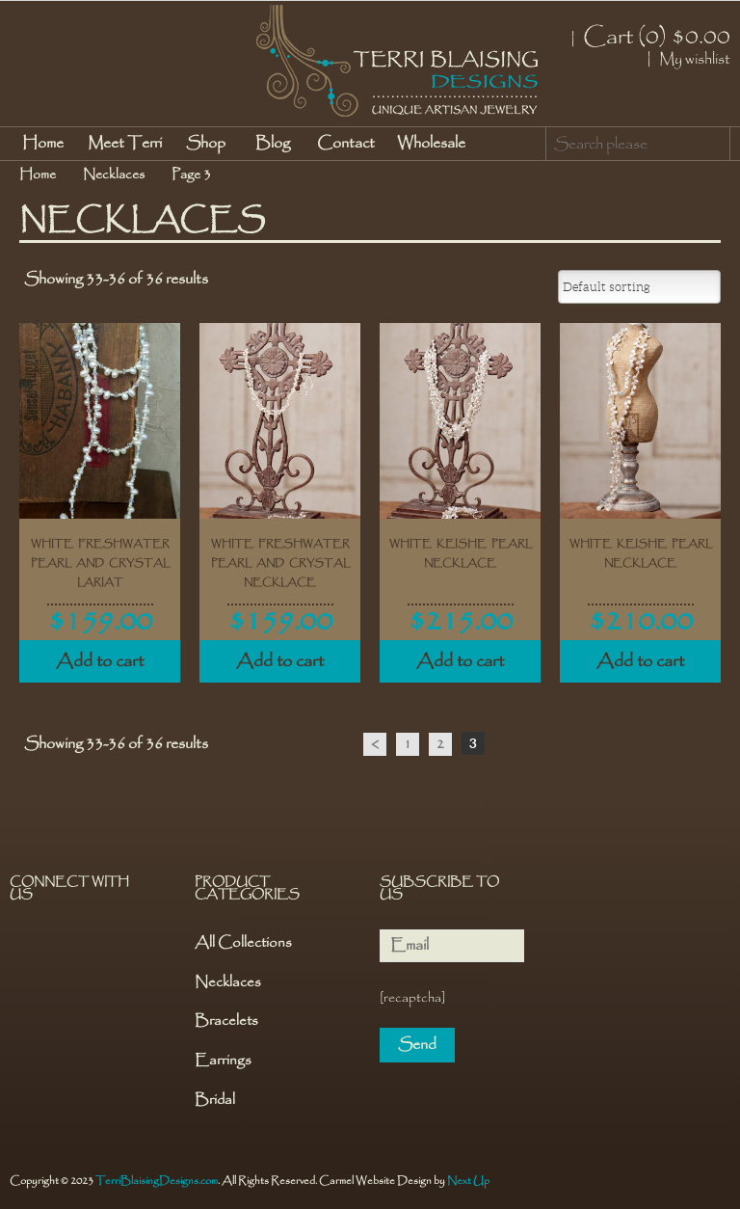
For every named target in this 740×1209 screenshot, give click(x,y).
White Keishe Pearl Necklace (460, 553)
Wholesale (431, 143)
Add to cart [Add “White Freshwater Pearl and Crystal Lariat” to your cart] (100, 661)
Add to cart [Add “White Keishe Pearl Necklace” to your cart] (460, 661)
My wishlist (694, 59)
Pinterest (62, 945)
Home (43, 143)
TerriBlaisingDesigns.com (156, 1181)
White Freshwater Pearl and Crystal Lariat (100, 563)
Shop (205, 143)
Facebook (26, 945)
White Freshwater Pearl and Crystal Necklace (280, 563)
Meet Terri (125, 143)
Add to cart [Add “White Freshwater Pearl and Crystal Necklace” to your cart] (280, 661)
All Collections (243, 943)
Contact (346, 143)
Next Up (468, 1181)
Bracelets (226, 1021)
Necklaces (114, 174)
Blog (272, 143)
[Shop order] (639, 287)
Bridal (215, 1100)
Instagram (99, 945)
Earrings (223, 1061)
